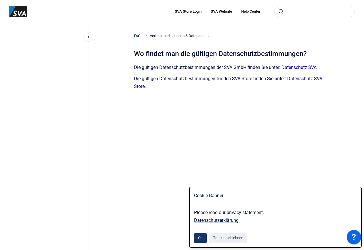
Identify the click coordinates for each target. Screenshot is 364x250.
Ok (200, 238)
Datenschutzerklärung (216, 220)
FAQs (138, 36)
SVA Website (221, 11)
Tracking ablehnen (228, 238)
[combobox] (315, 11)
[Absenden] (281, 11)
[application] (354, 238)
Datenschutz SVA (299, 67)
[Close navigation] (88, 37)
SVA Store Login (188, 11)
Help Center (250, 11)
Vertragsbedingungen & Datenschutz (179, 36)
